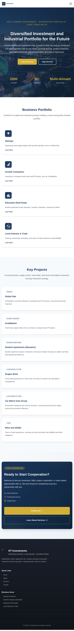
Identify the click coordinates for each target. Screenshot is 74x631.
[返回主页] (9, 4)
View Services (47, 62)
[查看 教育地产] (37, 203)
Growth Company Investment (12, 601)
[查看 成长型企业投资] (37, 172)
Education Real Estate (10, 604)
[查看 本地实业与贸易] (37, 234)
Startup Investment (9, 597)
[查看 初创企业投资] (37, 141)
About (5, 579)
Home (5, 576)
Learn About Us (27, 62)
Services (6, 582)
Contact (5, 586)
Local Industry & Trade (10, 607)
